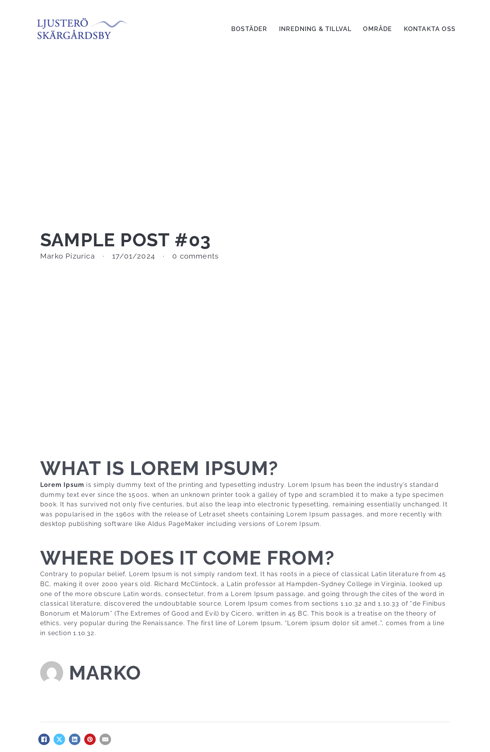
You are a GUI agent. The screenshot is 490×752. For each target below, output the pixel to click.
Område (377, 29)
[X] (59, 739)
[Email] (105, 739)
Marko (105, 672)
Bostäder (249, 29)
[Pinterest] (90, 739)
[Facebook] (44, 739)
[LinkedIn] (74, 739)
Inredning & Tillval (315, 29)
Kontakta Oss (430, 29)
